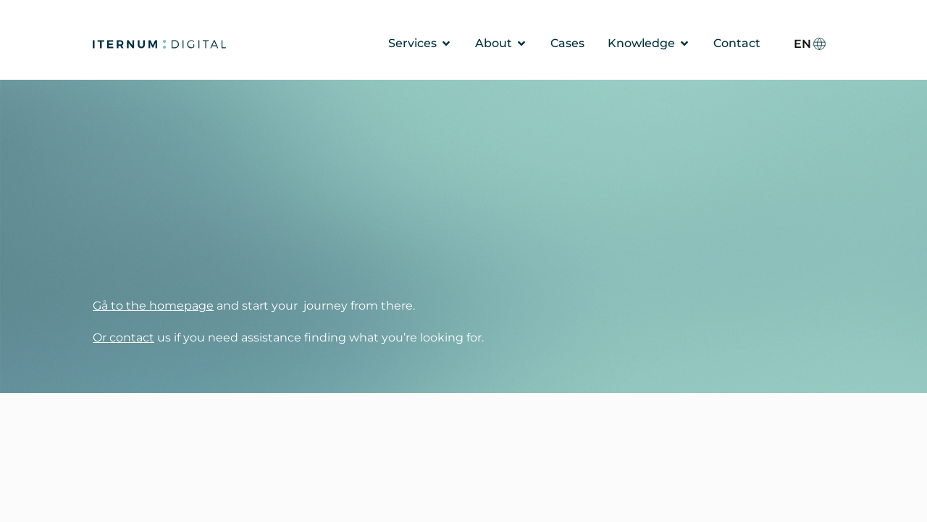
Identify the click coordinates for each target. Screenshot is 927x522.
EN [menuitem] (802, 43)
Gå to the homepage (153, 305)
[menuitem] (810, 44)
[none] (810, 44)
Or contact (123, 337)
